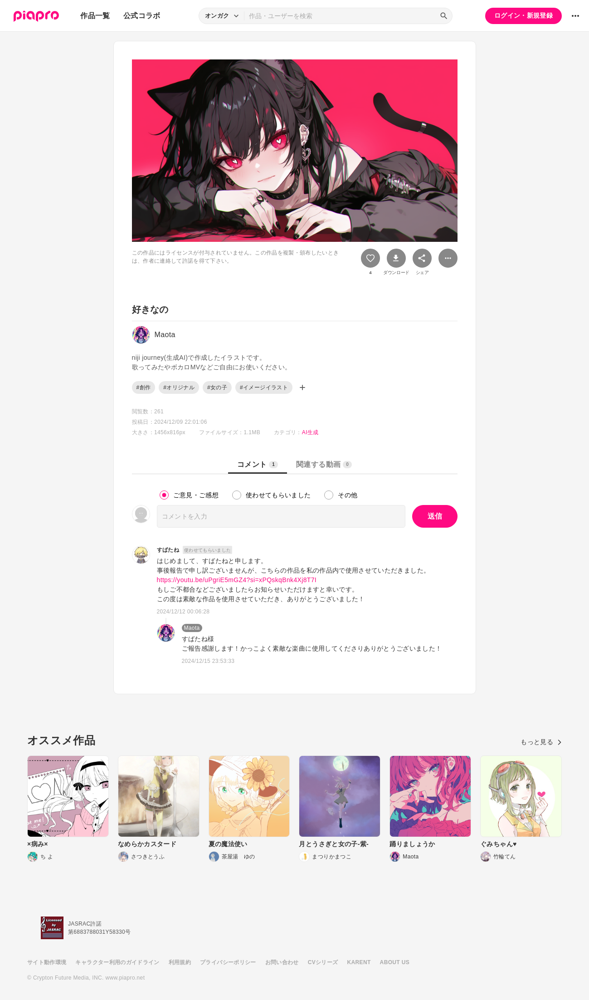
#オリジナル (179, 387)
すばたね (168, 550)
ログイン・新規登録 (523, 15)
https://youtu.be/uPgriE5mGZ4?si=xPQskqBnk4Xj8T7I (237, 579)
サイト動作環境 (46, 962)
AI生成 (310, 432)
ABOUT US (394, 962)
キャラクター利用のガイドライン (117, 962)
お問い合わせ (282, 962)
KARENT (359, 962)
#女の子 (217, 387)
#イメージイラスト (264, 387)
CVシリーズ (323, 962)
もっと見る (541, 741)
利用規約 (180, 962)
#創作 (143, 387)
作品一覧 (95, 16)
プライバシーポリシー (228, 962)
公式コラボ (142, 16)
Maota (192, 628)
